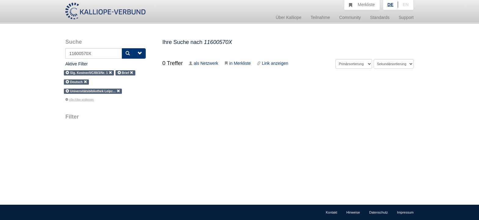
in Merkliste (237, 63)
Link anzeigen (272, 63)
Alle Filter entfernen (79, 99)
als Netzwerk (203, 63)
